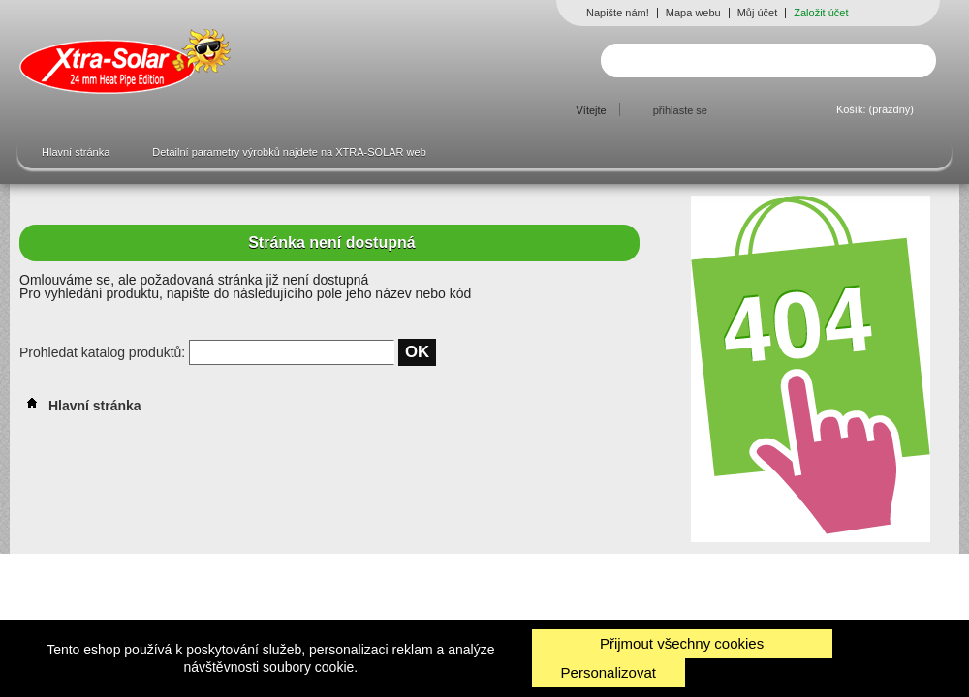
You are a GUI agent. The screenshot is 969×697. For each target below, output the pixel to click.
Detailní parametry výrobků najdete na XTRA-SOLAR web (288, 152)
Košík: (875, 109)
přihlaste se (680, 110)
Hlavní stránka (75, 152)
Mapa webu (693, 12)
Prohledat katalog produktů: (104, 352)
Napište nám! (617, 12)
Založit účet (821, 12)
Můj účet (757, 12)
